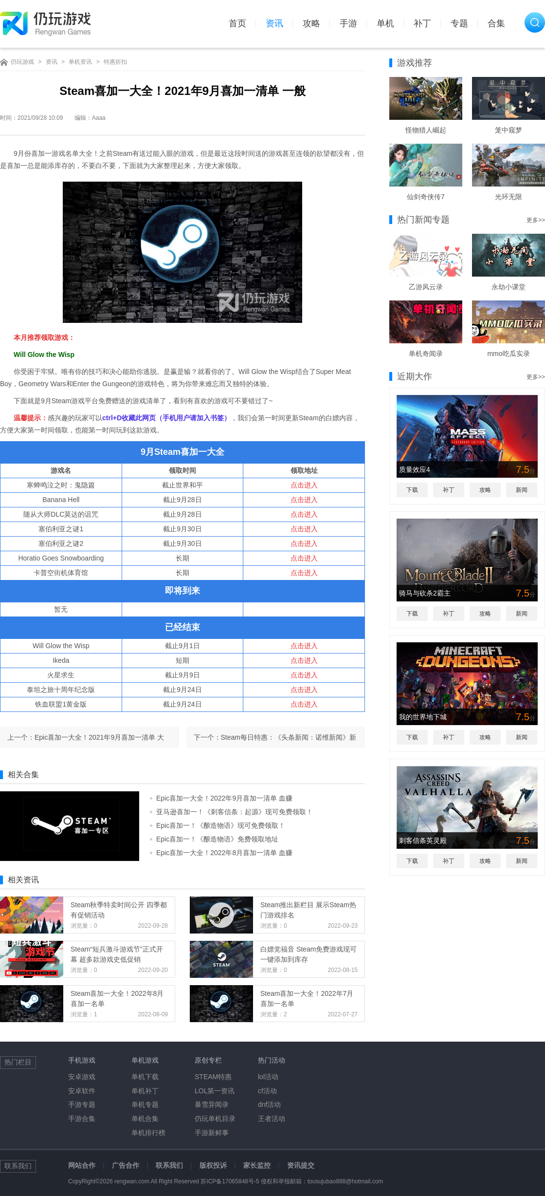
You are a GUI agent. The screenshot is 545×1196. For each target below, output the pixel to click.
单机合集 (145, 1118)
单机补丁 (145, 1091)
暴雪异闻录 (212, 1104)
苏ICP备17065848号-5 (229, 1181)
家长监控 (257, 1165)
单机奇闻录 (426, 353)
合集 (496, 23)
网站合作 (81, 1165)
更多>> (536, 220)
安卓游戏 (81, 1077)
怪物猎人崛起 (425, 130)
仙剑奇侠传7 (426, 197)
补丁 (422, 23)
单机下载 (145, 1077)
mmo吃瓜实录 (508, 353)
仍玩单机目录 (215, 1118)
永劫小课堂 (508, 287)
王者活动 (271, 1118)
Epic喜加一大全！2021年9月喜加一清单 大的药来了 (99, 740)
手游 (348, 23)
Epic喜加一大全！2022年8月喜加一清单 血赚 (224, 853)
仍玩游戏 (22, 61)
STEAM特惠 (213, 1077)
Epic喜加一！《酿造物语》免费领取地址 (217, 839)
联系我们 (169, 1165)
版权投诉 (213, 1165)
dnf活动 (269, 1104)
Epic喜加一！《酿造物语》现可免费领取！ (220, 825)
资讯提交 (300, 1165)
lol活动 (268, 1077)
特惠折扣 (115, 61)
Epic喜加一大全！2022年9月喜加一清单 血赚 (224, 798)
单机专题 (145, 1104)
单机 (385, 23)
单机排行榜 (148, 1133)
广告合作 (125, 1165)
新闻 (521, 489)
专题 (459, 23)
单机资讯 (80, 61)
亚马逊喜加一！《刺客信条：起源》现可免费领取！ (234, 812)
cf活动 (267, 1091)
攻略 (311, 23)
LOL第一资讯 (215, 1091)
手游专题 (81, 1104)
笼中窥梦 (508, 130)
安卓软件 (81, 1091)
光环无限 (508, 197)
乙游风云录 (426, 287)
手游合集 (81, 1118)
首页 (237, 23)
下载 (412, 489)
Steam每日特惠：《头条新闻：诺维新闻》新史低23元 (288, 740)
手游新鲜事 (212, 1133)
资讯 (274, 23)
